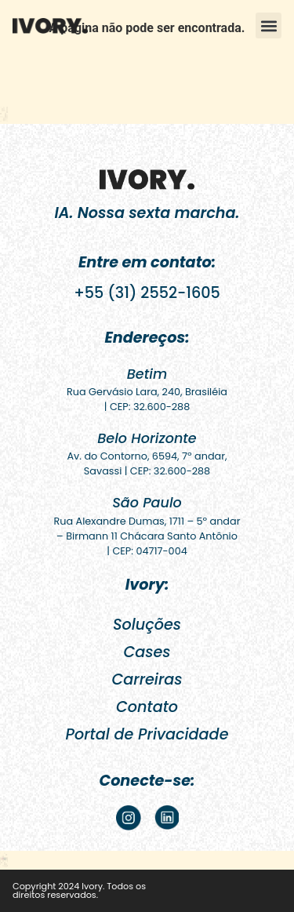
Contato (147, 707)
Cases (146, 652)
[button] (268, 25)
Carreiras (146, 679)
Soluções (147, 624)
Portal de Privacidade (147, 734)
